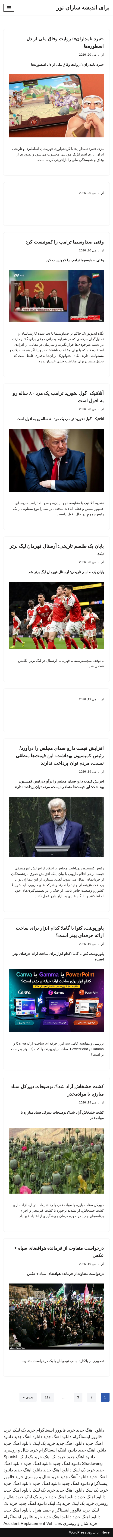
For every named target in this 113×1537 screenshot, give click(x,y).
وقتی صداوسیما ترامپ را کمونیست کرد (64, 241)
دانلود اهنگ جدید (90, 1430)
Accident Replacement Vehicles (32, 1523)
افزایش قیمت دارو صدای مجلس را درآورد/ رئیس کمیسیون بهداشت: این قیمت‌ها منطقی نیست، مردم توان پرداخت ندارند (60, 756)
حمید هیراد (42, 1510)
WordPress (77, 1532)
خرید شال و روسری (20, 1450)
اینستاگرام (48, 1450)
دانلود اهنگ (67, 1450)
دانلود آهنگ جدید (74, 1476)
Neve (105, 1532)
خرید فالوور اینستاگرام (55, 1430)
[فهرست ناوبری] (8, 8)
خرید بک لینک (24, 1430)
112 (47, 1397)
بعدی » (28, 1397)
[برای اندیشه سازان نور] (83, 7)
